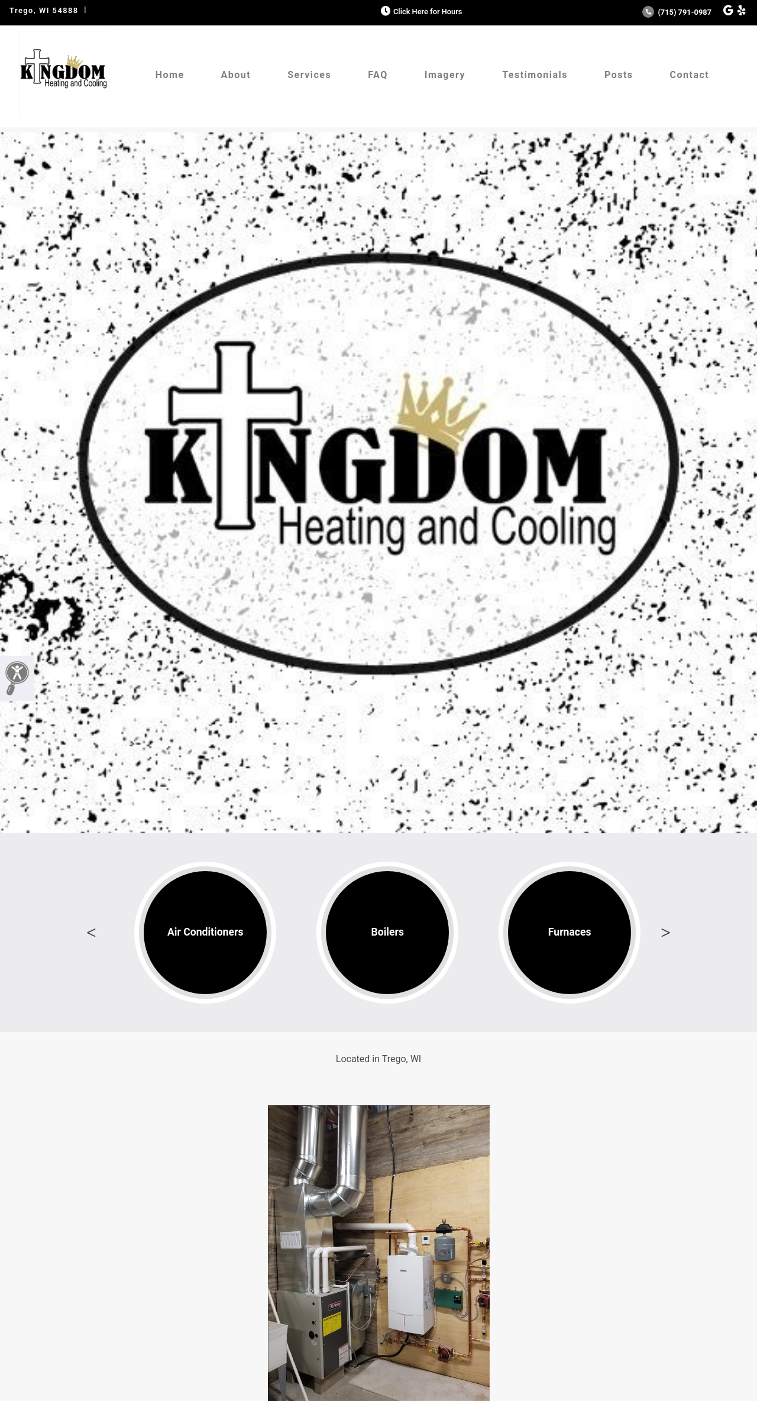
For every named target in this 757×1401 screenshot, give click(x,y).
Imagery (445, 74)
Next (666, 932)
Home (170, 74)
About (236, 74)
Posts (618, 74)
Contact (690, 74)
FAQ (377, 74)
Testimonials (535, 74)
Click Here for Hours (420, 11)
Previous (91, 932)
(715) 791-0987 (676, 12)
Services (309, 74)
